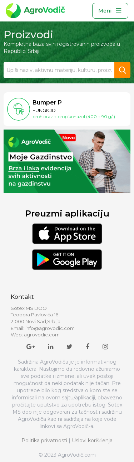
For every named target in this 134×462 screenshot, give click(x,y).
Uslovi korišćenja (92, 440)
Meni (110, 10)
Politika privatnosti (44, 440)
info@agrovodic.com (50, 328)
